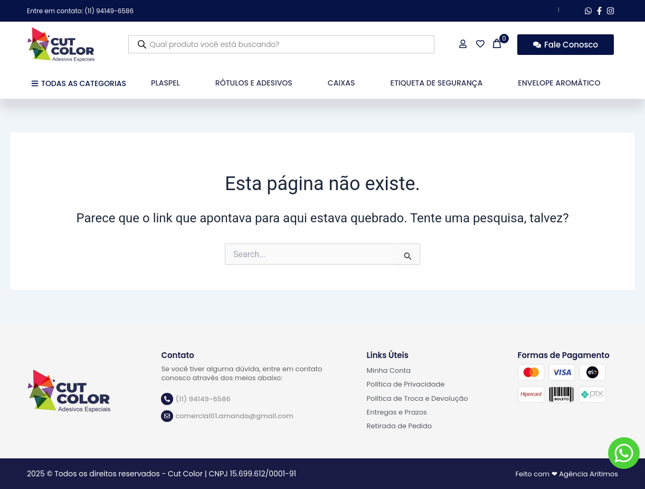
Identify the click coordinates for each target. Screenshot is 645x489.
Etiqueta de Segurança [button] (437, 83)
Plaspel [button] (165, 83)
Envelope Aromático (559, 83)
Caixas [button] (341, 83)
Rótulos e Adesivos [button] (253, 83)
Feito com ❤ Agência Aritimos (563, 473)
